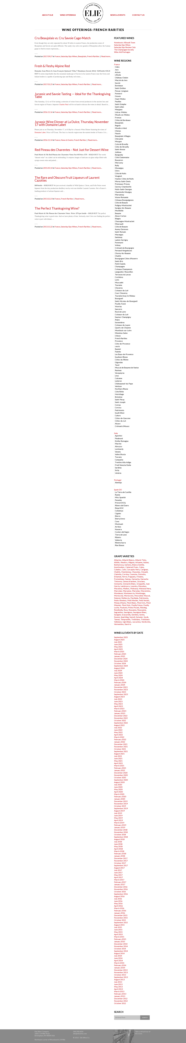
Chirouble (119, 139)
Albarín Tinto (140, 560)
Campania (119, 460)
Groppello (141, 584)
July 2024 (118, 670)
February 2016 (120, 910)
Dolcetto (142, 574)
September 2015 (121, 922)
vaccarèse (136, 622)
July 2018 (118, 841)
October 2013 (120, 975)
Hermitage (119, 394)
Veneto (118, 452)
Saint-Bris (119, 261)
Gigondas (119, 362)
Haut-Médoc (120, 99)
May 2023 (118, 704)
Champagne (120, 266)
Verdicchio (146, 622)
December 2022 (120, 716)
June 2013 (118, 984)
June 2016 (118, 901)
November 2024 (121, 661)
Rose (126, 610)
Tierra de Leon (121, 535)
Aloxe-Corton (120, 216)
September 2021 (121, 751)
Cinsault (144, 572)
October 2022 (120, 720)
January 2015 (119, 941)
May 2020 (118, 789)
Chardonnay (126, 572)
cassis (117, 346)
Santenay (118, 237)
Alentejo (118, 482)
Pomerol (118, 93)
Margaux (118, 109)
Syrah (146, 617)
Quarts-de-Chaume (123, 327)
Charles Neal (63, 104)
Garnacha (136, 579)
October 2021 (120, 749)
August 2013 (119, 979)
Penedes (118, 500)
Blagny (118, 218)
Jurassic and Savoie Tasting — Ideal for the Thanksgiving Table (72, 95)
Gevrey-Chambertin (123, 187)
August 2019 (119, 811)
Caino (141, 567)
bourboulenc (119, 567)
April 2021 (118, 763)
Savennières (120, 322)
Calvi (124, 569)
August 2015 (119, 925)
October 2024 (120, 663)
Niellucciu (125, 598)
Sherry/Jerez (120, 518)
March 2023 (119, 708)
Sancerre (118, 309)
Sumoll (132, 617)
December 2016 (120, 887)
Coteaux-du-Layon (122, 325)
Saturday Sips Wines (69, 56)
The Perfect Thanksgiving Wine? (57, 208)
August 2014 (119, 953)
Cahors (118, 415)
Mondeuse (118, 593)
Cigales (118, 513)
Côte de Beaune (121, 202)
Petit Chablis (120, 264)
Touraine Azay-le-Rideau (125, 296)
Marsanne (127, 591)
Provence (119, 341)
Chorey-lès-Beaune (123, 253)
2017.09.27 (47, 56)
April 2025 (118, 649)
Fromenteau (119, 579)
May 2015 (118, 932)
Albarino (117, 560)
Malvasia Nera (145, 588)
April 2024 (118, 677)
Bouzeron (119, 160)
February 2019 (120, 825)
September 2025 (121, 637)
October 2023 (120, 692)
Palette (118, 351)
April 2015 (118, 934)
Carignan (144, 569)
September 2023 (121, 694)
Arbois (118, 72)
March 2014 (119, 963)
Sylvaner (139, 617)
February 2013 (120, 994)
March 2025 (119, 651)
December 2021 (120, 744)
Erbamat (117, 576)
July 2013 (118, 982)
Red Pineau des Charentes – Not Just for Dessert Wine (72, 150)
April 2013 (118, 989)
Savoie (117, 83)
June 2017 (118, 872)
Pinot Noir (126, 605)
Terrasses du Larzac (123, 274)
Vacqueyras (119, 373)
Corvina (125, 574)
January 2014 (119, 967)
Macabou (118, 588)
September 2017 (121, 865)
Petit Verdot (144, 600)
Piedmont (119, 438)
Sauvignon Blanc (139, 612)
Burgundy (119, 155)
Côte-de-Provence (122, 344)
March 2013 (119, 991)
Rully (117, 165)
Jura (116, 69)
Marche (118, 443)
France (57, 56)
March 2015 (119, 937)
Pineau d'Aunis (120, 603)
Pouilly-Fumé (120, 304)
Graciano (141, 581)
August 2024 (119, 668)
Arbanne (138, 562)
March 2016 (119, 908)
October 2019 (120, 806)
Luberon (118, 381)
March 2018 (119, 851)
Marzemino (145, 591)
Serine (141, 614)
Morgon (118, 141)
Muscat (147, 595)
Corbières (119, 277)
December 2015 (120, 915)
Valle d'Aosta (120, 454)
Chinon (118, 336)
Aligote (131, 562)
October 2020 (120, 777)
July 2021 (118, 756)
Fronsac (118, 117)
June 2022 (118, 730)
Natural (117, 598)
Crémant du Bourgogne (124, 248)
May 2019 (118, 818)
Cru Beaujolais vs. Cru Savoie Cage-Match (63, 38)
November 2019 (121, 803)
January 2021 (119, 770)
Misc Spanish (120, 497)
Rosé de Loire (120, 312)
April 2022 (118, 735)
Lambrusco (125, 586)
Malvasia (134, 588)
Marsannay (119, 194)
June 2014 (118, 958)
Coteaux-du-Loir (121, 290)
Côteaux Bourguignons (124, 200)
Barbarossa (119, 565)
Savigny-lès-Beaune (123, 208)
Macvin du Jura (121, 80)
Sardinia (118, 467)
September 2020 (121, 780)
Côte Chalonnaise (122, 157)
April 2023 (118, 706)
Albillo (117, 562)
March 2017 (119, 880)
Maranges (119, 234)
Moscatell (138, 595)
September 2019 (121, 808)
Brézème (118, 397)
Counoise (133, 574)
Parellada (134, 598)
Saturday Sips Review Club (125, 47)
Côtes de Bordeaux (122, 120)
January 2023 (119, 713)
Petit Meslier (132, 600)
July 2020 (118, 784)
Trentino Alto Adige (123, 462)
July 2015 (118, 927)
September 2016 (121, 894)
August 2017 (119, 868)
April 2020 (118, 792)
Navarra (118, 529)
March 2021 (119, 765)
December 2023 (120, 687)
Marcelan (118, 591)
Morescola (118, 595)
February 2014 (120, 965)
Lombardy (119, 449)
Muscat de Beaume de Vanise (127, 367)
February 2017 (120, 882)
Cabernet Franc (132, 567)
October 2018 (120, 834)
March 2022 (119, 737)
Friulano (140, 576)
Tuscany (118, 457)
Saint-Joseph (120, 402)
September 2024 (121, 666)
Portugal (117, 480)
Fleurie (118, 133)
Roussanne (141, 610)
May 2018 (118, 846)
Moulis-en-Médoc (122, 115)
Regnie (118, 125)
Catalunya (119, 510)
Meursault (119, 224)
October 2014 (120, 948)
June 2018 (118, 844)
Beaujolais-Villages (122, 136)
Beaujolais (82, 56)
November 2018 (121, 832)
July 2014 (118, 956)
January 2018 (119, 856)
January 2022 (119, 742)
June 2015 (118, 929)
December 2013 (120, 970)
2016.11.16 (47, 112)
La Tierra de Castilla (123, 492)
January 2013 (119, 996)
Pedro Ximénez (120, 600)
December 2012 (120, 998)
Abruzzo (118, 446)
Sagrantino (118, 612)
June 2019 (118, 815)
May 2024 (118, 675)
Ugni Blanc (127, 622)
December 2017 (120, 858)
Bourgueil (119, 298)
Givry (117, 170)
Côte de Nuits (120, 173)
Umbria (118, 473)
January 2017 (119, 884)
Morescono (128, 595)
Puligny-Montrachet (123, 205)
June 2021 (118, 758)
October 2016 (120, 891)
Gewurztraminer (129, 581)
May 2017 (118, 875)
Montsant (119, 524)
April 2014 (118, 960)
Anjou (117, 320)
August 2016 (119, 896)
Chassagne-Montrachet (124, 221)
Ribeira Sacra (120, 542)
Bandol (118, 349)
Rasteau (118, 370)
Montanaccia (129, 593)
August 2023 (119, 696)
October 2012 (120, 1003)
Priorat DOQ (120, 503)
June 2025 (118, 644)
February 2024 (120, 682)
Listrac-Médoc (121, 112)
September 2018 (121, 837)
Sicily (117, 470)
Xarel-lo (128, 624)
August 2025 (119, 639)
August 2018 (119, 839)
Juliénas (118, 152)
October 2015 (120, 920)
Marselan (136, 591)
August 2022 (119, 725)
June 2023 (118, 701)
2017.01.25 (47, 84)
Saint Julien (119, 107)
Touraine (118, 285)
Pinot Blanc (131, 603)
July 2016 (118, 899)
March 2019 (119, 822)
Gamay (128, 579)
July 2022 (118, 727)
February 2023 (120, 711)
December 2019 (120, 801)
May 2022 (118, 732)
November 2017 (121, 861)
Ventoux (118, 386)
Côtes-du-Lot (120, 421)
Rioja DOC (119, 508)
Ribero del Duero (122, 505)
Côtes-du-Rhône (121, 359)
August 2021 (119, 754)
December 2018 (120, 830)
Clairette (117, 574)
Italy (116, 433)
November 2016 (121, 889)
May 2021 (118, 761)
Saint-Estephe (120, 104)
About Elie (47, 15)
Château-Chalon (121, 77)
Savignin (117, 614)
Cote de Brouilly (121, 144)
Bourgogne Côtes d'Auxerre (126, 258)
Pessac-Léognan (121, 91)
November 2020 (121, 775)
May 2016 (118, 903)
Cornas (118, 405)
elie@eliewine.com (80, 1034)
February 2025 (120, 654)
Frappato (132, 576)
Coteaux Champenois (123, 269)
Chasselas (136, 572)
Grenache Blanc (129, 584)
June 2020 (118, 787)
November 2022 (121, 718)
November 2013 (121, 972)
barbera (128, 565)
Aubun (146, 562)
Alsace (117, 423)
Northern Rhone (121, 389)
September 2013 (121, 977)
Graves (118, 96)
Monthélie (119, 210)
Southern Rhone (121, 357)
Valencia (118, 540)
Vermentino (119, 624)
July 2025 (118, 642)
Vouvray (118, 306)
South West (119, 413)
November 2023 (121, 689)
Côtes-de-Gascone (122, 418)
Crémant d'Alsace (122, 426)
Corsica (118, 407)
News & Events (117, 15)
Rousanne (132, 610)
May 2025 (118, 647)
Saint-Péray (119, 399)
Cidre (117, 67)
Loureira (134, 586)
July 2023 (118, 699)
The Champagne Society (124, 49)
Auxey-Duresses (121, 229)
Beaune (118, 213)
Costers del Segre (122, 532)
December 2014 (120, 944)
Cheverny (119, 288)
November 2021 (121, 746)
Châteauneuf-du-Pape (124, 383)
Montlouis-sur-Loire (123, 330)
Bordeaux (119, 85)
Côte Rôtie (119, 391)
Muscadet (119, 282)
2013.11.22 (47, 226)
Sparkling (125, 617)
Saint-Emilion (120, 88)
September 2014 (121, 951)
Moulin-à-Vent (121, 128)
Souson (117, 617)
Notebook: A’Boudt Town (124, 42)
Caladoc (117, 569)
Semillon (135, 614)
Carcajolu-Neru (133, 569)
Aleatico (124, 562)
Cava (117, 521)
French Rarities (93, 56)
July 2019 (118, 813)
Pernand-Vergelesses (123, 250)
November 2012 (121, 1001)
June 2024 (118, 673)
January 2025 (119, 656)
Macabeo (142, 586)
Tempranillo (125, 619)
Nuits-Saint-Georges (123, 189)
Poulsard (123, 607)
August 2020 (119, 782)
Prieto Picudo (133, 607)
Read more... (106, 56)
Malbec (126, 588)
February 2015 (120, 939)
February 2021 (120, 768)
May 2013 (118, 986)
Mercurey (119, 163)
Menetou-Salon (121, 333)
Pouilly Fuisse (136, 605)
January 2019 (119, 827)
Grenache (118, 584)
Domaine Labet (40, 132)
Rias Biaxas (119, 545)
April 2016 (118, 906)
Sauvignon (128, 612)
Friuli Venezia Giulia (123, 465)
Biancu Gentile (138, 565)
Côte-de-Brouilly (122, 147)
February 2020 (120, 796)
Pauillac (118, 101)
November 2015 (121, 918)
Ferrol (124, 576)
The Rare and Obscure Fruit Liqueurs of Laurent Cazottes (67, 179)
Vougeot (118, 176)
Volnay (118, 245)
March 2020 (119, 794)
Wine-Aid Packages (122, 52)
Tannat (117, 619)
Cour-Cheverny (121, 293)
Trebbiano (135, 619)
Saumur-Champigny (123, 317)
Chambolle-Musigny (123, 192)
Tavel (117, 365)
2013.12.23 (47, 199)
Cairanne (118, 378)
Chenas (118, 131)
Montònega (140, 593)
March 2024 (119, 680)
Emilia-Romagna (121, 441)
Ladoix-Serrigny (121, 240)
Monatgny (119, 168)
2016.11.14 (47, 140)
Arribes (118, 527)
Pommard (119, 242)
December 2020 (120, 773)
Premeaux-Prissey (122, 184)
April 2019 (118, 820)
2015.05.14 (47, 168)
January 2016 (119, 913)
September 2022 (121, 723)
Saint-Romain (120, 232)
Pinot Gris (141, 603)
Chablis (118, 256)
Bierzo (117, 516)
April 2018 (118, 849)
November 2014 (121, 946)
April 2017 (118, 877)
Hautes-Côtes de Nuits (124, 179)
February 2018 (120, 853)
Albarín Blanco (128, 560)
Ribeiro (118, 537)
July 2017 (118, 870)
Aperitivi (118, 436)
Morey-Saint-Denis (123, 181)
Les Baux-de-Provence (124, 354)
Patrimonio (119, 410)
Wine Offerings (68, 15)
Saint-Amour (120, 149)
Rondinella (118, 610)
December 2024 (120, 658)
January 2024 (119, 685)
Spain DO (118, 489)
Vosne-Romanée (121, 197)
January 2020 (119, 799)
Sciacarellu (126, 614)
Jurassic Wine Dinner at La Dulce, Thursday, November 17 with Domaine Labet (72, 123)
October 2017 (120, 863)
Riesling (143, 607)
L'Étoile (118, 75)
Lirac (117, 375)
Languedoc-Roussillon (124, 272)
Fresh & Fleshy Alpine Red (52, 66)
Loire (117, 280)
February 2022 (120, 739)
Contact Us (138, 15)
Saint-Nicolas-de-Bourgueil (126, 301)
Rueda (117, 495)
